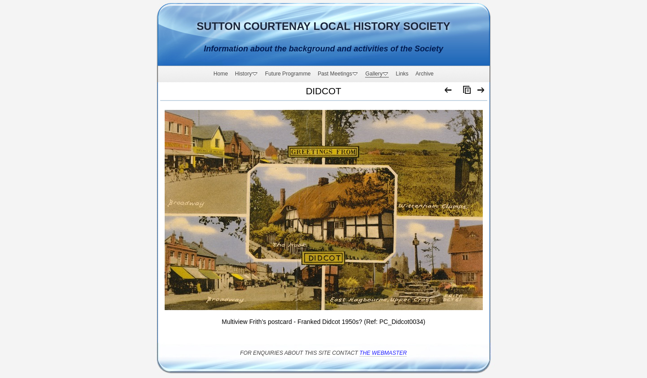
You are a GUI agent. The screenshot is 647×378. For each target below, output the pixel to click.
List (464, 92)
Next (481, 92)
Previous (448, 92)
